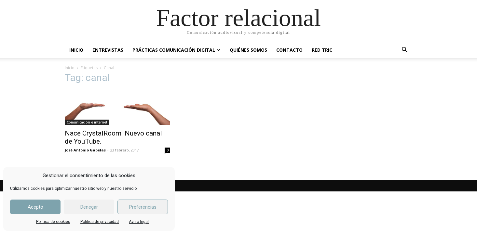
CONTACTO (289, 50)
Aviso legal (139, 221)
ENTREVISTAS (107, 50)
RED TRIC (322, 50)
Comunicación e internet (87, 122)
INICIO (76, 50)
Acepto (35, 207)
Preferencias (143, 207)
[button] (404, 50)
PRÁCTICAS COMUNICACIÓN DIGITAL (176, 50)
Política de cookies (53, 221)
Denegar (89, 207)
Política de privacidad (99, 221)
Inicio (70, 68)
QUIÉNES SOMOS (248, 50)
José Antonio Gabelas (85, 150)
